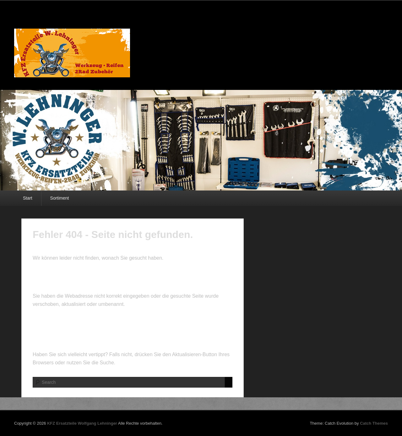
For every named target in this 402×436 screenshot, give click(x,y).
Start (27, 198)
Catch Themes (374, 423)
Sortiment (59, 198)
